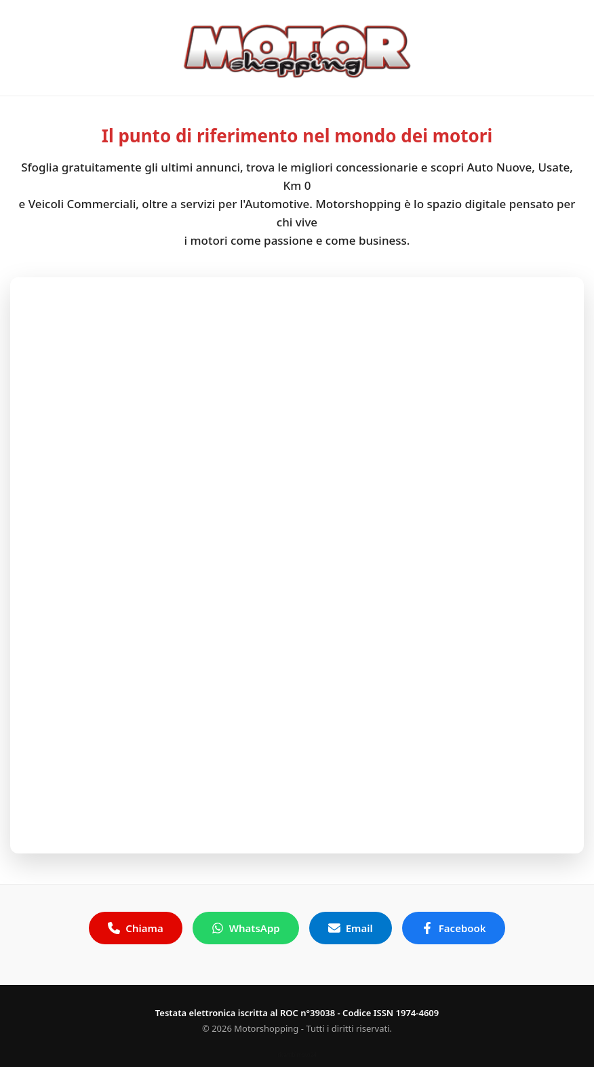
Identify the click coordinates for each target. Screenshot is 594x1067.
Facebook (453, 928)
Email (350, 928)
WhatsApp (246, 928)
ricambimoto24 (296, 1054)
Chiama (135, 928)
